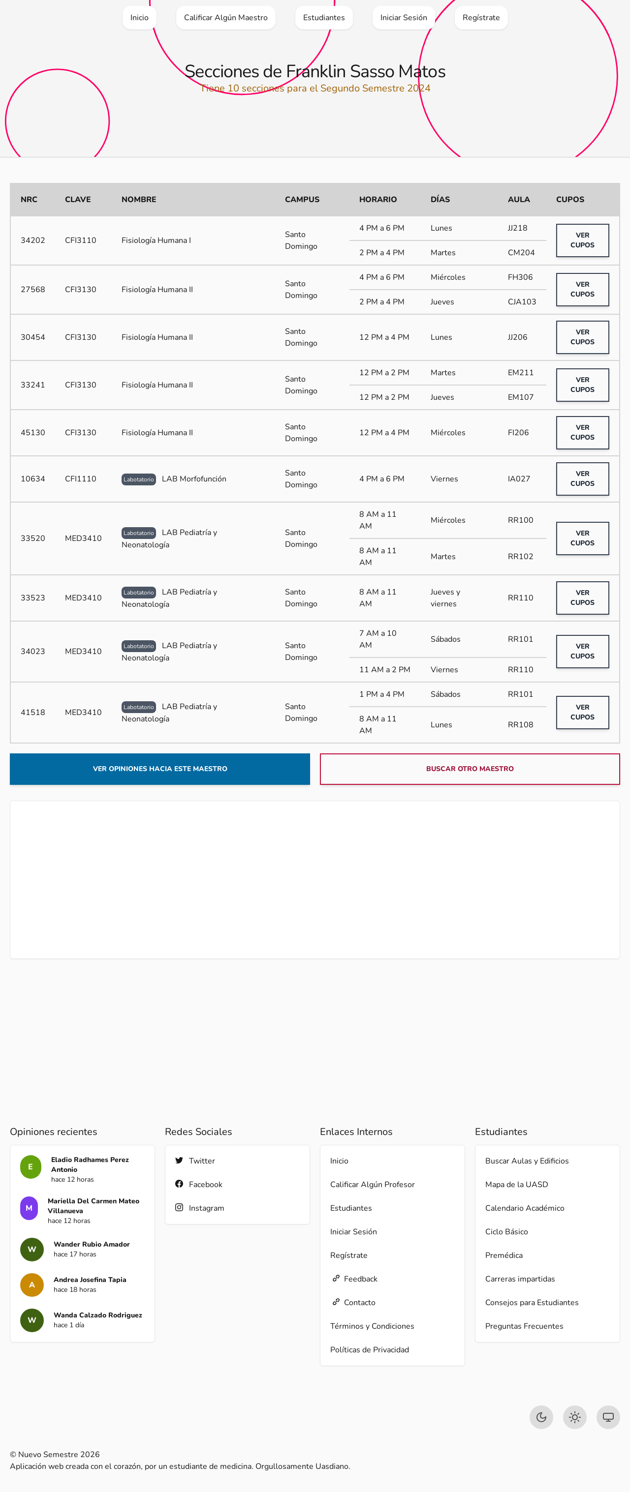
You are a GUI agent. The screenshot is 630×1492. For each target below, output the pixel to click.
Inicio (339, 1161)
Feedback (354, 1278)
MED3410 (83, 538)
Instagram (199, 1208)
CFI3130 (80, 289)
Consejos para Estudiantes (532, 1302)
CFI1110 (80, 479)
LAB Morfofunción (174, 479)
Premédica (504, 1255)
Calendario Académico (525, 1208)
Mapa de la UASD (516, 1184)
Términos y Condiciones (372, 1326)
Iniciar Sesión (353, 1231)
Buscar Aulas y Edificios (527, 1161)
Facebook (198, 1184)
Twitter (195, 1160)
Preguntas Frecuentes (524, 1326)
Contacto (353, 1302)
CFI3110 (80, 240)
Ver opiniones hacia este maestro (160, 769)
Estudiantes (351, 1208)
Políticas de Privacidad (369, 1349)
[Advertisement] (315, 880)
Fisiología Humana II (157, 289)
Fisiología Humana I (156, 240)
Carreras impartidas (520, 1279)
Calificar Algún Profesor (372, 1184)
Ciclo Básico (506, 1231)
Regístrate (349, 1255)
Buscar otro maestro (470, 769)
